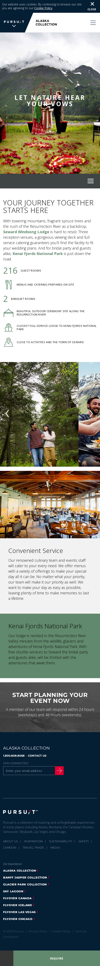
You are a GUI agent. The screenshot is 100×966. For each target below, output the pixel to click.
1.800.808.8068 (14, 755)
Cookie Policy (43, 8)
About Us (10, 841)
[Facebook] (6, 786)
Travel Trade (33, 847)
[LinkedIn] (48, 786)
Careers (9, 847)
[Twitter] (16, 786)
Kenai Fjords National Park (38, 253)
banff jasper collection (25, 877)
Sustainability (60, 841)
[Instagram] (27, 786)
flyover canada (17, 898)
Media (55, 847)
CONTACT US (37, 755)
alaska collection (19, 870)
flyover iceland (17, 905)
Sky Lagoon (13, 891)
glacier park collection (25, 884)
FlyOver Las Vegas (19, 912)
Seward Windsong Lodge (26, 231)
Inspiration (33, 841)
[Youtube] (38, 786)
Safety (83, 841)
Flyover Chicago (18, 919)
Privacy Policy (37, 931)
